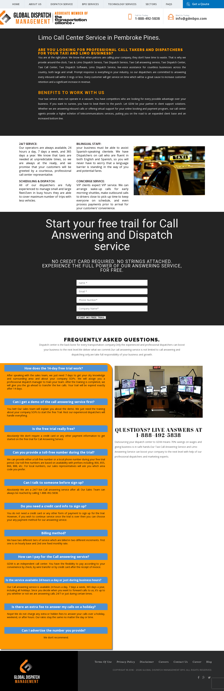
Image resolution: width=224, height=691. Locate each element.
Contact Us (181, 661)
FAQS (169, 4)
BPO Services (90, 4)
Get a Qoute (200, 4)
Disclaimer (147, 661)
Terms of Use (103, 661)
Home (16, 4)
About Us (35, 4)
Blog (209, 661)
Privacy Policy (126, 661)
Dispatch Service (62, 4)
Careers (164, 661)
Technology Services (122, 4)
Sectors (151, 4)
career (197, 661)
